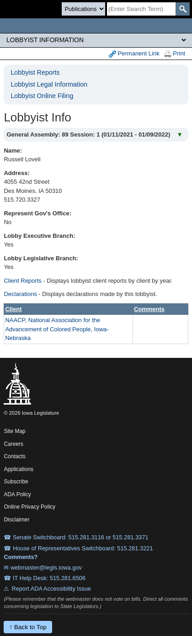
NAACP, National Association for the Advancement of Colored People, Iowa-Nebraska (56, 329)
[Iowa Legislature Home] (96, 25)
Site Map (14, 431)
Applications (18, 469)
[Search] (141, 9)
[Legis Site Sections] (96, 39)
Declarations (20, 294)
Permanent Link (134, 54)
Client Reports (22, 280)
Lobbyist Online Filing (42, 95)
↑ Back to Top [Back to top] (27, 627)
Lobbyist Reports (35, 72)
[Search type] (83, 9)
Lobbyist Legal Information (49, 84)
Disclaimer (16, 519)
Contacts (14, 456)
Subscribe (16, 481)
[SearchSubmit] (183, 9)
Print (174, 54)
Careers (13, 444)
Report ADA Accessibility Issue (51, 588)
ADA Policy (17, 494)
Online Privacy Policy (29, 507)
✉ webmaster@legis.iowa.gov (43, 567)
